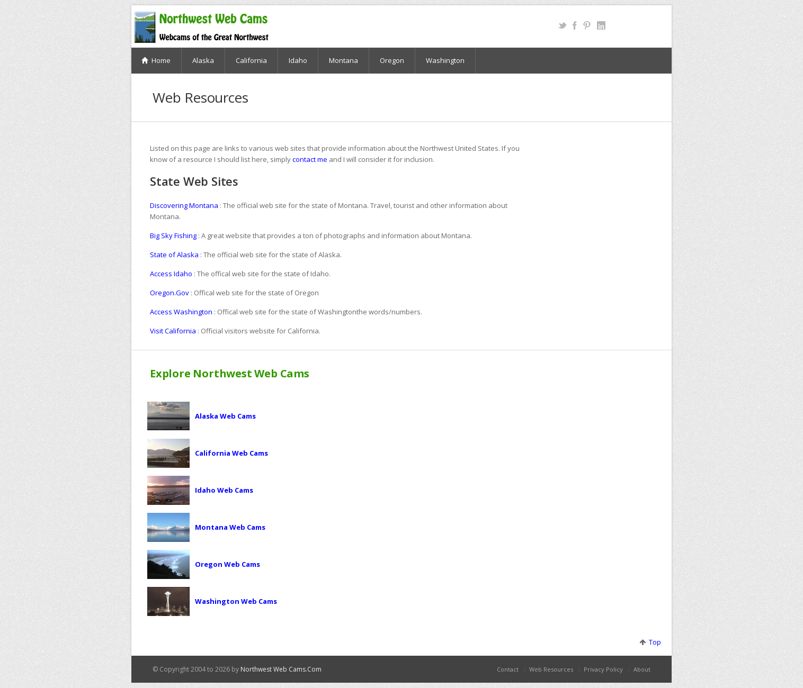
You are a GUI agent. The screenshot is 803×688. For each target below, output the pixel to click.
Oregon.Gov (169, 292)
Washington (445, 60)
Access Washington (181, 311)
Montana (343, 60)
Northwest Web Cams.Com (281, 669)
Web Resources (551, 669)
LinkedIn (601, 25)
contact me (309, 159)
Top (653, 642)
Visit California (173, 331)
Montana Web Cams (230, 527)
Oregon (392, 60)
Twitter (562, 25)
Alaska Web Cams (225, 416)
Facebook (574, 25)
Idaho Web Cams (224, 490)
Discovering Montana (184, 205)
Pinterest (586, 25)
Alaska (203, 60)
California (251, 60)
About (642, 669)
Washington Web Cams (236, 601)
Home (156, 60)
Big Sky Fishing (173, 235)
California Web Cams (231, 453)
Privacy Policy (603, 669)
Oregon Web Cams (227, 564)
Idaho (298, 60)
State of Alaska (174, 254)
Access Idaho (171, 273)
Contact (508, 669)
